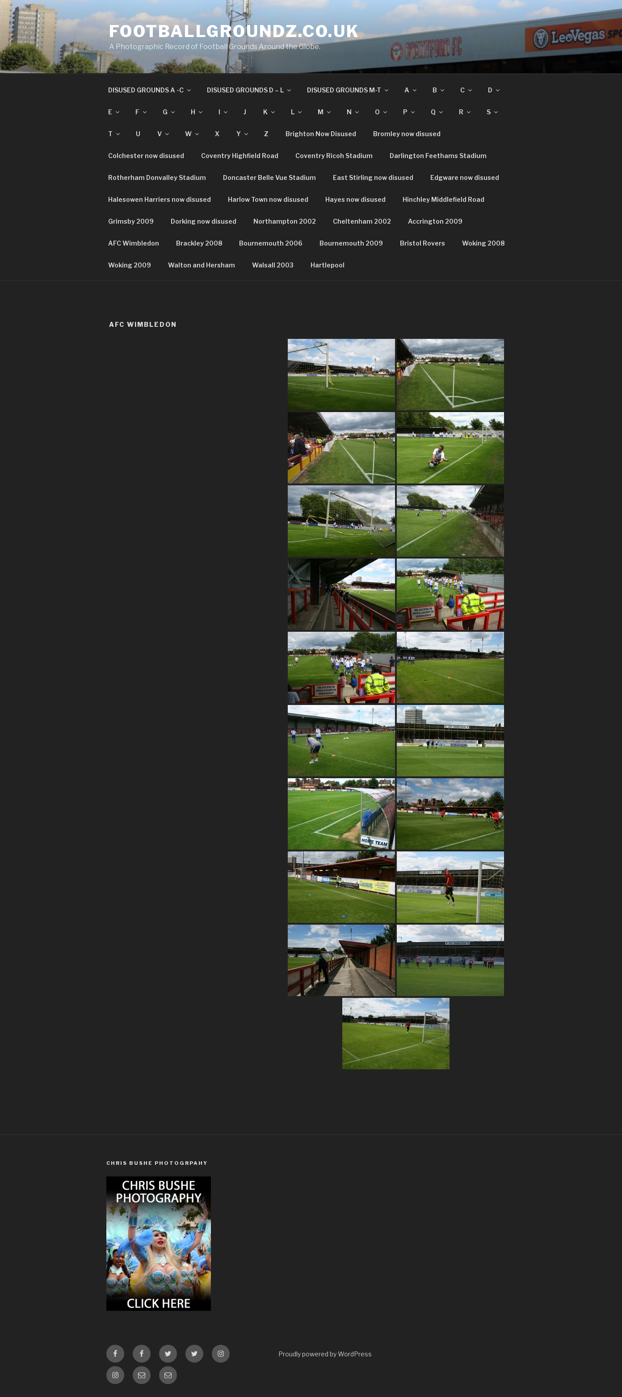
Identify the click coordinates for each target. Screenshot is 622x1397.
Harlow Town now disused (268, 199)
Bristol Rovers (422, 243)
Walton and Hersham (201, 265)
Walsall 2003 (273, 265)
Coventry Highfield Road (239, 155)
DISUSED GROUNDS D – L (249, 90)
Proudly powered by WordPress (325, 1354)
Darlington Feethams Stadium (438, 155)
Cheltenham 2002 (362, 221)
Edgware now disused (464, 177)
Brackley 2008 (199, 243)
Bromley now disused (407, 134)
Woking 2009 (129, 265)
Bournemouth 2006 (271, 243)
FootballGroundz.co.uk (234, 31)
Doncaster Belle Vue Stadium (269, 177)
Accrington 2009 (435, 221)
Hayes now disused (355, 199)
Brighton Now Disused (321, 134)
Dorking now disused (203, 221)
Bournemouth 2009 (351, 243)
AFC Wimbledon (133, 243)
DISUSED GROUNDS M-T (348, 90)
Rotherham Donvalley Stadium (157, 177)
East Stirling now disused (373, 177)
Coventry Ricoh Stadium (334, 155)
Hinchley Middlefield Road (443, 199)
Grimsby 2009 (131, 221)
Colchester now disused (146, 155)
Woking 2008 (483, 243)
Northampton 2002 (284, 221)
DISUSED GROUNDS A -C (150, 90)
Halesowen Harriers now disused (159, 199)
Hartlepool (328, 265)
